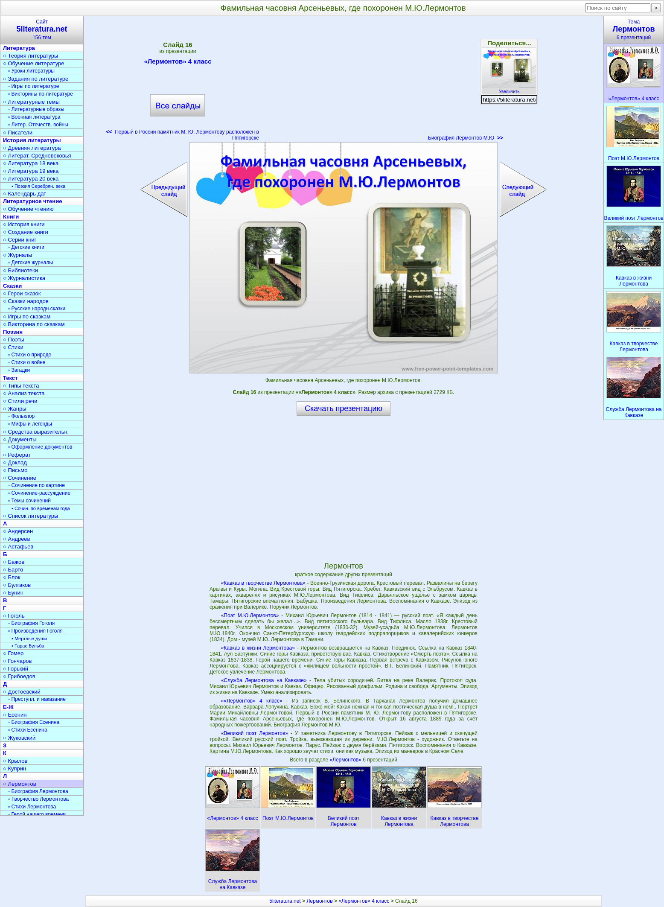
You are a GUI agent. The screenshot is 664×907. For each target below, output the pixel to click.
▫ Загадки (19, 370)
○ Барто (13, 569)
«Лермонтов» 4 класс (177, 63)
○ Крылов (15, 761)
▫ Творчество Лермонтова (38, 799)
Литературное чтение (32, 201)
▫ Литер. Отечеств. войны (38, 125)
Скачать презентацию (343, 408)
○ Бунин (13, 592)
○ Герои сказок (22, 293)
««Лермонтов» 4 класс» (251, 701)
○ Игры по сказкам (26, 316)
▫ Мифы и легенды (30, 424)
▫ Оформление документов (40, 447)
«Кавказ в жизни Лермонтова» (258, 648)
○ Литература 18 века (30, 163)
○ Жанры (14, 408)
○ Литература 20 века (30, 178)
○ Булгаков (17, 585)
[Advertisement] (343, 81)
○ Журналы (17, 255)
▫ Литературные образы (36, 109)
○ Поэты (13, 339)
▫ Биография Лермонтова (38, 791)
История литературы (32, 140)
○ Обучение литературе (33, 63)
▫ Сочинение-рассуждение (39, 493)
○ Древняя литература (32, 148)
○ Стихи (13, 347)
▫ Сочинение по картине (36, 485)
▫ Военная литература (34, 117)
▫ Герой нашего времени (37, 814)
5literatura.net (284, 901)
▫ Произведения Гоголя (35, 631)
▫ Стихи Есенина (27, 730)
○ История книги (24, 224)
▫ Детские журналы (30, 262)
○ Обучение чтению (28, 209)
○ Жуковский (19, 738)
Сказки (12, 286)
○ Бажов (13, 562)
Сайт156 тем (41, 30)
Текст (10, 378)
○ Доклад (15, 462)
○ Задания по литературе (35, 79)
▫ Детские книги (26, 247)
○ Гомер (13, 653)
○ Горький (15, 668)
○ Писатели (17, 132)
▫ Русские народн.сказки (36, 309)
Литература (19, 48)
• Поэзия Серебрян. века (38, 186)
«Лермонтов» (346, 760)
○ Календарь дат (24, 193)
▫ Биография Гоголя (31, 623)
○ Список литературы (30, 516)
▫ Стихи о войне (26, 362)
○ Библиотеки (20, 270)
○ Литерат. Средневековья (37, 155)
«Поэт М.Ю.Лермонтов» (250, 615)
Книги (11, 216)
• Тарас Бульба (28, 645)
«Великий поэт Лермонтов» (254, 733)
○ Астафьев (18, 546)
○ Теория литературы (30, 55)
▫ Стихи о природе (29, 355)
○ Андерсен (18, 531)
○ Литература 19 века (30, 171)
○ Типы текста (21, 385)
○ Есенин (14, 715)
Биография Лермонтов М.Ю (465, 138)
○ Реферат (17, 455)
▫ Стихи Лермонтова (32, 807)
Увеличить (509, 89)
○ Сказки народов (26, 301)
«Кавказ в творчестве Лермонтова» (263, 583)
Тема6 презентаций (634, 30)
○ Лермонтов (19, 784)
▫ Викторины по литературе (40, 94)
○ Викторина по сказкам (33, 324)
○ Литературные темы (31, 102)
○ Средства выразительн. (36, 432)
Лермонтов (319, 901)
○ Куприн (14, 768)
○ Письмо (15, 470)
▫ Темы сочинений (29, 501)
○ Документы (19, 439)
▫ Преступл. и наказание (37, 699)
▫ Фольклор (21, 416)
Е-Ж (8, 707)
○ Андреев (16, 539)
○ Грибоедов (19, 676)
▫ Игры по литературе (33, 86)
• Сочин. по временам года (41, 508)
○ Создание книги (25, 232)
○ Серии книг (19, 239)
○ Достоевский (22, 691)
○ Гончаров (17, 661)
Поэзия (13, 332)
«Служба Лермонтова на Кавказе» (264, 680)
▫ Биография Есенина (33, 722)
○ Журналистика (24, 278)
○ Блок (11, 577)
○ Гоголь (14, 615)
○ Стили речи (20, 401)
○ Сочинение (19, 478)
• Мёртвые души (29, 638)
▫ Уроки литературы (31, 71)
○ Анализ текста (23, 393)
